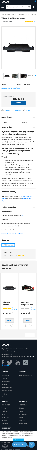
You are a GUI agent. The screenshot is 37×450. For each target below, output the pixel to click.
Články (21, 417)
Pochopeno (18, 440)
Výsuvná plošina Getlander (7, 304)
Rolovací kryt (5, 381)
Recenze (4, 420)
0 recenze (33, 308)
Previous (27, 335)
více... (23, 215)
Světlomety (5, 375)
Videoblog (22, 420)
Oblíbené (18, 110)
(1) (35, 22)
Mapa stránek (23, 423)
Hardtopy (4, 378)
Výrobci (3, 408)
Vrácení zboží (5, 417)
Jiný (2, 397)
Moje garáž (4, 423)
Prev (2, 76)
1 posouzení (15, 308)
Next (35, 76)
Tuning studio (23, 414)
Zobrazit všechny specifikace (10, 88)
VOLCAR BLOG (23, 405)
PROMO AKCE (5, 405)
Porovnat (7, 110)
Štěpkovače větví (6, 391)
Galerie (21, 411)
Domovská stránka (8, 14)
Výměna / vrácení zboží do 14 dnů (12, 234)
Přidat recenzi (8, 245)
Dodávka (4, 411)
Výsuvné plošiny (21, 14)
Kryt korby (4, 384)
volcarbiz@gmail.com (25, 375)
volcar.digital (31, 356)
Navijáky (4, 394)
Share (28, 110)
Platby (3, 414)
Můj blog (21, 408)
